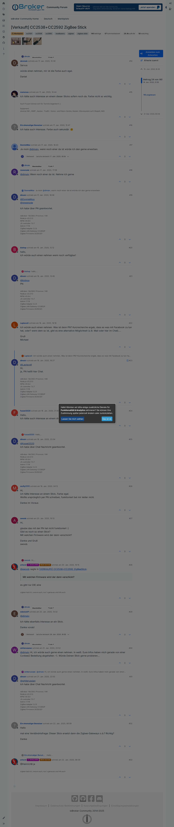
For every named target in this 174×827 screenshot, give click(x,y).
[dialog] (87, 413)
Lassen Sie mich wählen (72, 419)
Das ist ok (107, 419)
